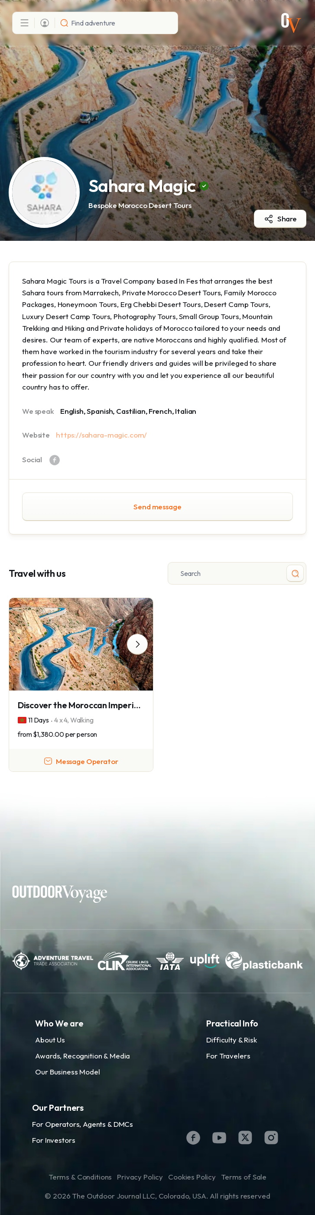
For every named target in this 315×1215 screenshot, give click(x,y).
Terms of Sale (243, 1176)
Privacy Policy (140, 1176)
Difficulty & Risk (231, 1039)
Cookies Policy (192, 1176)
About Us (50, 1039)
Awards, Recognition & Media (82, 1055)
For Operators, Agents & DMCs (82, 1124)
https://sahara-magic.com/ (101, 434)
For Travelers (228, 1055)
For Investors (53, 1140)
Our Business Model (67, 1071)
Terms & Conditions (80, 1176)
